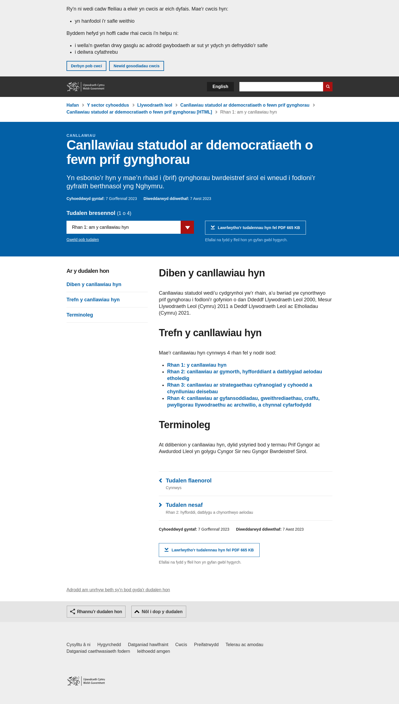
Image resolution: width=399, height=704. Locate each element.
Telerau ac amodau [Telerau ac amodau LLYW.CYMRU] (244, 644)
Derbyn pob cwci (86, 66)
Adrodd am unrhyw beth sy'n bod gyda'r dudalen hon (118, 589)
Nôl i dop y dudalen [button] (162, 611)
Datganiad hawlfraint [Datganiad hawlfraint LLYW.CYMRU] (148, 644)
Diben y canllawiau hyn (93, 284)
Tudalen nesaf (184, 505)
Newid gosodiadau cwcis (137, 66)
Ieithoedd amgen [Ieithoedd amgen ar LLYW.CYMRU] (153, 651)
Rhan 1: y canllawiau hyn (196, 365)
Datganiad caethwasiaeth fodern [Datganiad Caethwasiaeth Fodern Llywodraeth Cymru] (98, 651)
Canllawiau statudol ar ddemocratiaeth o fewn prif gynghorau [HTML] (139, 112)
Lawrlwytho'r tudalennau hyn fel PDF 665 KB (259, 230)
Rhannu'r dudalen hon (99, 611)
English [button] (220, 86)
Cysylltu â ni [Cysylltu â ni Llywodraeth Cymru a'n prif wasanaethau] (78, 644)
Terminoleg (79, 315)
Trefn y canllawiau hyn (93, 299)
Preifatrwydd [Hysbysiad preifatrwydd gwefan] (206, 644)
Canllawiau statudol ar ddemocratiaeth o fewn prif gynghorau (245, 105)
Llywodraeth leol (154, 105)
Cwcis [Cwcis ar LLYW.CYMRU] (181, 644)
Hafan (72, 105)
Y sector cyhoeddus (108, 105)
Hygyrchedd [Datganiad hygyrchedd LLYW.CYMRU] (109, 644)
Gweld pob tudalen (82, 239)
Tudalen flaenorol (188, 480)
